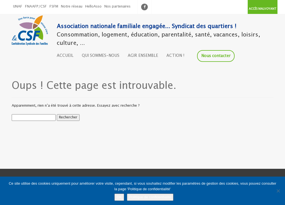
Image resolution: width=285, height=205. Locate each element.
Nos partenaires (117, 6)
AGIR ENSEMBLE (143, 56)
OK (119, 197)
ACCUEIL (65, 56)
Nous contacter (215, 56)
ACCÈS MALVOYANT (262, 9)
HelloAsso (93, 6)
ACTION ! (175, 56)
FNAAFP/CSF (36, 6)
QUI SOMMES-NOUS (100, 56)
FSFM (54, 6)
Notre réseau (71, 6)
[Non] (278, 191)
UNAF (17, 6)
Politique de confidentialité (150, 197)
